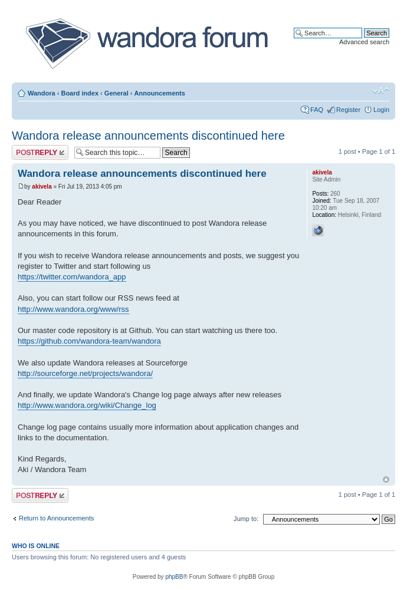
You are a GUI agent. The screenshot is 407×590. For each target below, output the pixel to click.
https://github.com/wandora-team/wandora (89, 341)
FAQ (316, 109)
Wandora (41, 93)
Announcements (159, 93)
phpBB (174, 576)
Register (348, 109)
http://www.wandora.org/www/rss (73, 309)
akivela (41, 186)
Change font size (380, 90)
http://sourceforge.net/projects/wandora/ (85, 373)
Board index (80, 93)
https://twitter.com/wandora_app (72, 276)
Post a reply (40, 152)
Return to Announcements (56, 518)
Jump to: (246, 518)
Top (386, 479)
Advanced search (364, 41)
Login (381, 109)
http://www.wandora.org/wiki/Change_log (87, 405)
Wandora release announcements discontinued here (148, 135)
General (116, 93)
